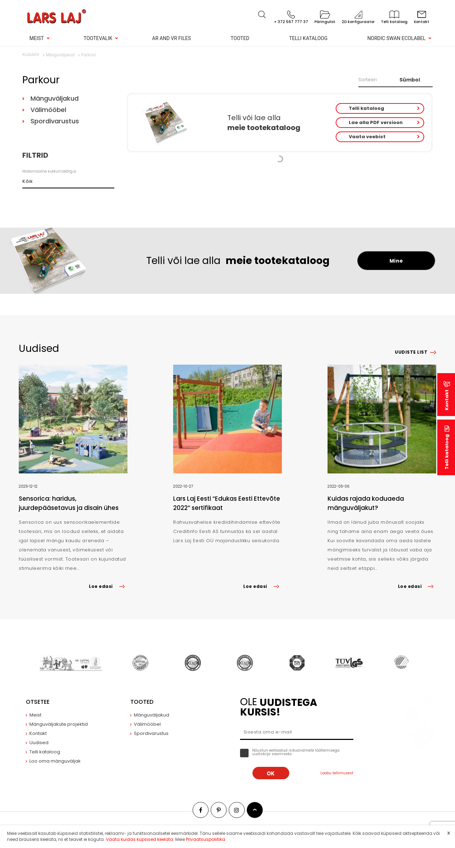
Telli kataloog (308, 38)
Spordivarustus (54, 121)
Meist (36, 38)
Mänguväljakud (54, 98)
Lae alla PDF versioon (376, 122)
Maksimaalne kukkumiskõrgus (49, 171)
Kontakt (446, 399)
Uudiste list (411, 352)
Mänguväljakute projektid (58, 724)
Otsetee (38, 702)
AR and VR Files (171, 38)
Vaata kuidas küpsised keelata (139, 839)
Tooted (240, 38)
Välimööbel (48, 109)
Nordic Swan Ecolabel (396, 38)
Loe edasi (108, 586)
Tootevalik (98, 38)
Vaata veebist (367, 136)
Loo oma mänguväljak (55, 761)
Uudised (39, 742)
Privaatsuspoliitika (205, 839)
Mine (396, 260)
